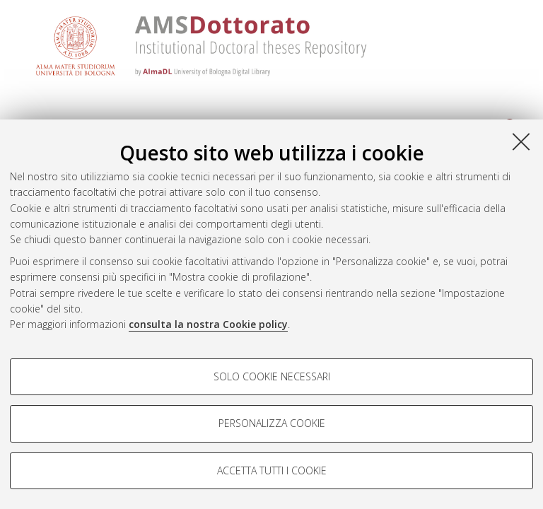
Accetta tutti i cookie (272, 470)
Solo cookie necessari (272, 376)
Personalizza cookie (271, 423)
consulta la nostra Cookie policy (208, 324)
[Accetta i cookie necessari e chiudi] (521, 141)
